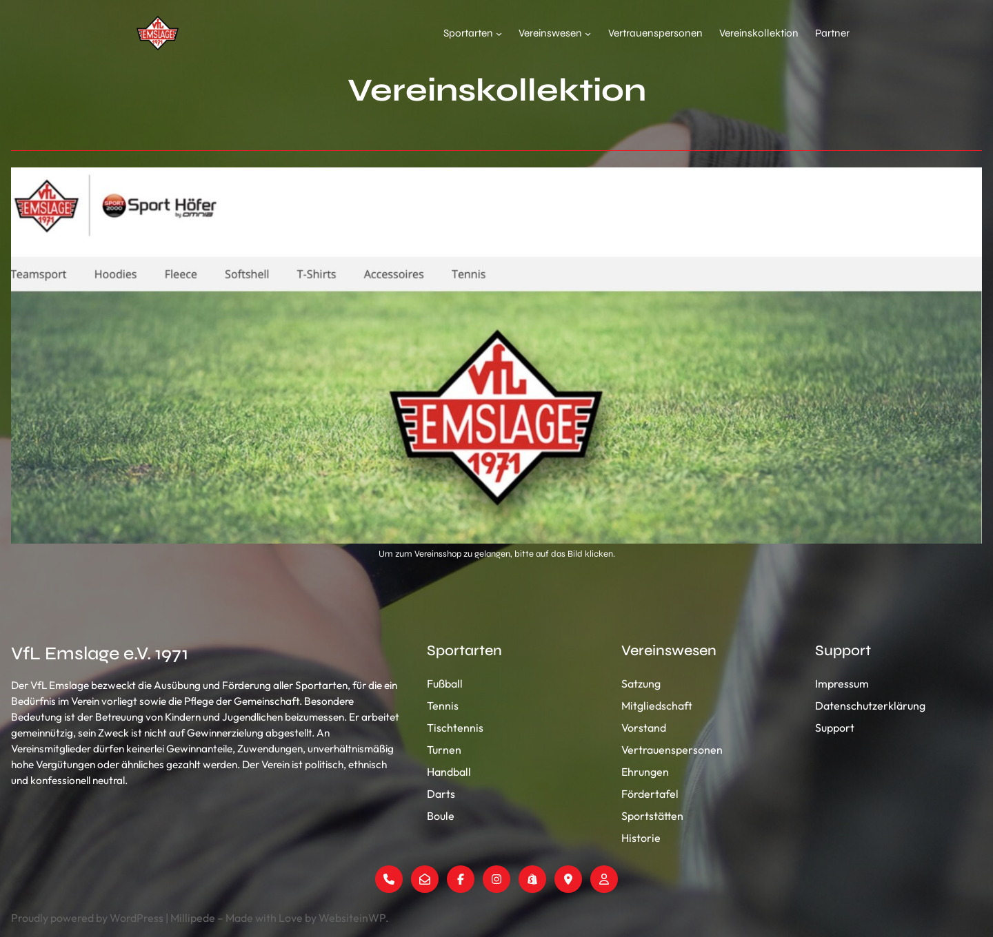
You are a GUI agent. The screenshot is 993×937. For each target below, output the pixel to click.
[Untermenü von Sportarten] (499, 33)
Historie (641, 838)
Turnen (444, 749)
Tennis (443, 705)
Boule (440, 816)
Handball (449, 772)
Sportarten (468, 33)
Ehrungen (645, 772)
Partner (832, 33)
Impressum (842, 683)
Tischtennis (455, 727)
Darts (441, 794)
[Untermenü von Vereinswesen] (588, 33)
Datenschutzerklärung (870, 705)
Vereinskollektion (759, 33)
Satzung (641, 683)
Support (834, 727)
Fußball (445, 683)
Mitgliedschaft (656, 705)
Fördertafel (650, 794)
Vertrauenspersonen (655, 33)
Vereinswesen (550, 33)
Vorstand (643, 727)
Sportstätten (652, 816)
